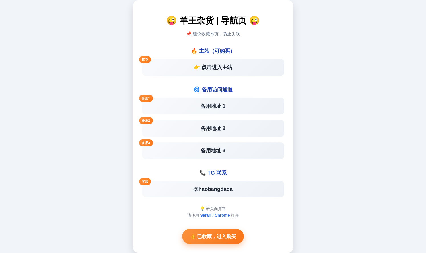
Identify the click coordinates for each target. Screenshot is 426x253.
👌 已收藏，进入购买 (213, 236)
